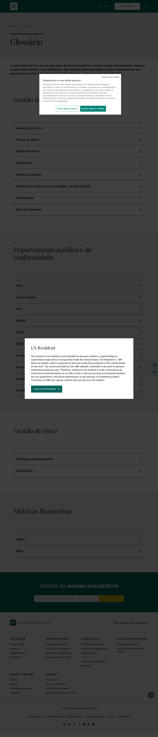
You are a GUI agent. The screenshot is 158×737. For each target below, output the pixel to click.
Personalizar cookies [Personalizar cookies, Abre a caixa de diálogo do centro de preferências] (67, 108)
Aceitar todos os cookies (93, 108)
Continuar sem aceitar (110, 77)
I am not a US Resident (45, 389)
